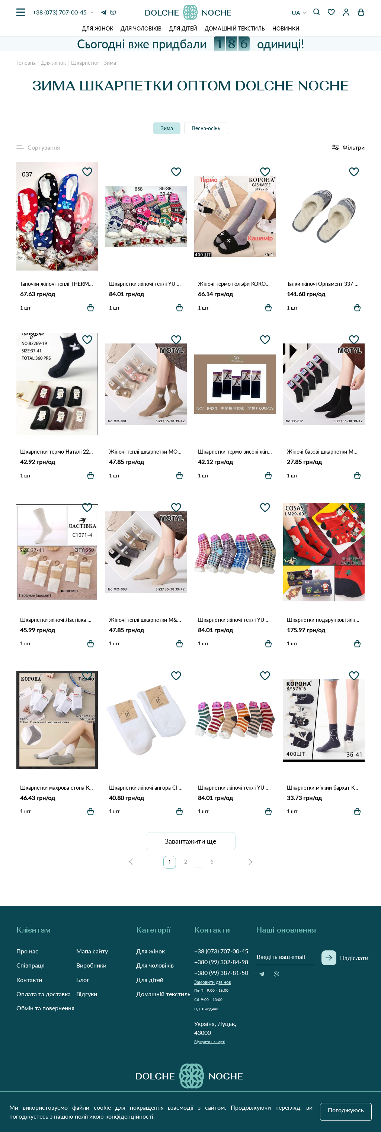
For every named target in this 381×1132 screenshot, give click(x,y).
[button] (299, 12)
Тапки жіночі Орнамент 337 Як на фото (324, 284)
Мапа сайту (92, 950)
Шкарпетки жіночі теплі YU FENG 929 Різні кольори (235, 787)
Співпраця (30, 965)
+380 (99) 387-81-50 (221, 972)
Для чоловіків (141, 28)
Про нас (27, 950)
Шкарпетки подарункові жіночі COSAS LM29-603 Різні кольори (324, 620)
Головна (26, 63)
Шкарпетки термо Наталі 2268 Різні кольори (57, 451)
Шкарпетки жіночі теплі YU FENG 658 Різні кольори (146, 284)
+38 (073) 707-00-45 (221, 950)
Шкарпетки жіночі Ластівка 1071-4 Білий (57, 620)
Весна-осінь (206, 128)
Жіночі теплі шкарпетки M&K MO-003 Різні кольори (146, 620)
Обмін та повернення (45, 1007)
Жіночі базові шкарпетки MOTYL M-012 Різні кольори (324, 451)
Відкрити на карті (209, 1041)
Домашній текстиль (235, 28)
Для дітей (183, 28)
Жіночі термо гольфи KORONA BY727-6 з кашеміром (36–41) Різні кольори (235, 284)
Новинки (286, 28)
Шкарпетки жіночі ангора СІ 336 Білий (146, 787)
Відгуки (86, 993)
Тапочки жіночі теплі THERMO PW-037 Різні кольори (57, 284)
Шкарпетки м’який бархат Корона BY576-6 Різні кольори (324, 787)
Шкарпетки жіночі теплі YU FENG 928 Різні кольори (235, 620)
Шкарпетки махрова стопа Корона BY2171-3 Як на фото (57, 787)
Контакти (29, 979)
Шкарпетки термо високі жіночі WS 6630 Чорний (235, 451)
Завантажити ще (191, 841)
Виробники (91, 965)
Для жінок (97, 28)
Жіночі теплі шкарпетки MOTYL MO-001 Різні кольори (146, 451)
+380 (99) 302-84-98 (221, 961)
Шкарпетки (85, 63)
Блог (82, 979)
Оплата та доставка (43, 993)
